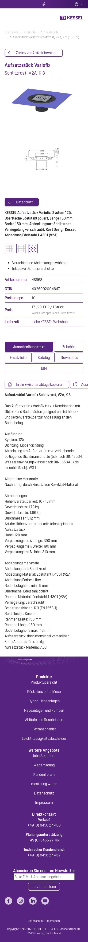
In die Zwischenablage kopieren (39, 384)
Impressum (44, 802)
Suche (18, 4)
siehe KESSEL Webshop (50, 322)
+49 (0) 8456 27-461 (44, 840)
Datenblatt (24, 202)
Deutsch (78, 4)
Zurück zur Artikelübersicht (36, 53)
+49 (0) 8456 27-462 (44, 855)
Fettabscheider (44, 729)
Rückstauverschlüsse (44, 691)
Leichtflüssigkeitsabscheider (44, 738)
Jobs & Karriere (44, 756)
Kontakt (44, 4)
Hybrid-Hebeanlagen (44, 701)
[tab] (29, 347)
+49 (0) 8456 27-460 (44, 825)
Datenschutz (44, 793)
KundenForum (44, 774)
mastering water (44, 784)
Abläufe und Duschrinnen (44, 720)
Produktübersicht (44, 682)
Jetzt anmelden (44, 886)
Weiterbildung (44, 765)
